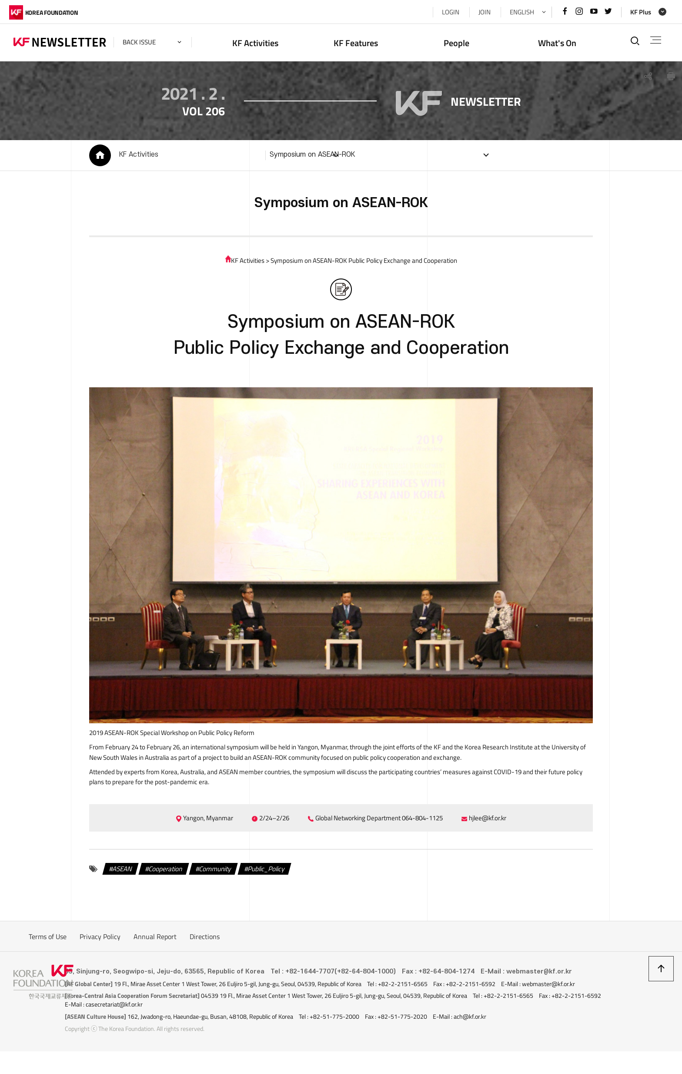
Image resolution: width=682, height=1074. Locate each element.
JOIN (480, 12)
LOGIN (446, 12)
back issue (143, 42)
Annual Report (155, 960)
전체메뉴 (653, 40)
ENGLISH (517, 12)
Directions (205, 960)
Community (214, 892)
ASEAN (115, 892)
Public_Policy (269, 892)
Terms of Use (48, 960)
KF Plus (636, 12)
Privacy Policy (100, 960)
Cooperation (161, 892)
